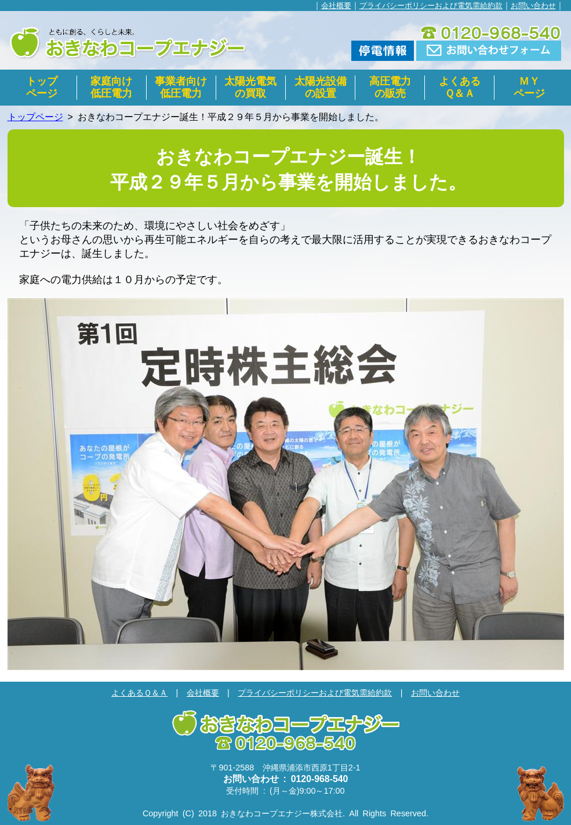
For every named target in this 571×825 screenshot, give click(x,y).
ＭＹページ (529, 87)
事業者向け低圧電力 (181, 87)
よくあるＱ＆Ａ (460, 87)
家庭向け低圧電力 (111, 87)
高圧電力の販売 (390, 87)
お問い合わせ (533, 5)
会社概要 (336, 5)
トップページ (41, 87)
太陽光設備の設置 (320, 87)
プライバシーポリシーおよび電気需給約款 (431, 5)
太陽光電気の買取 (250, 87)
